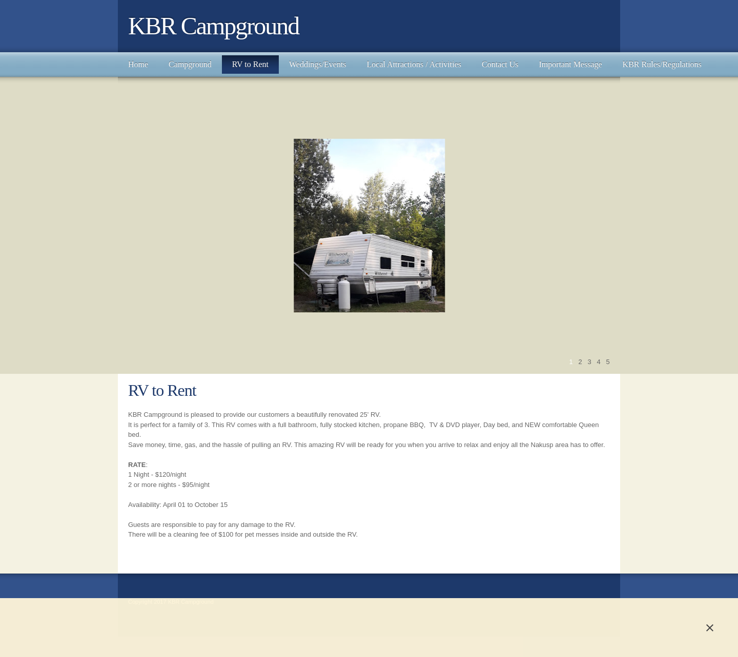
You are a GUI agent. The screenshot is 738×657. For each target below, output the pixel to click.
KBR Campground (213, 25)
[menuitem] (138, 64)
